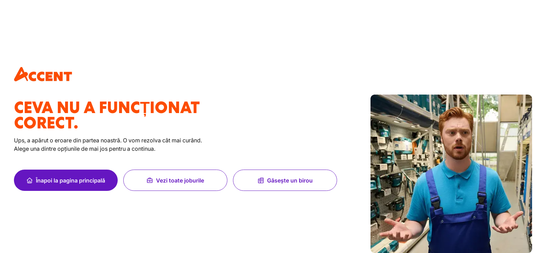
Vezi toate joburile (175, 180)
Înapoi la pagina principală (65, 180)
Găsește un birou (285, 180)
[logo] (43, 74)
